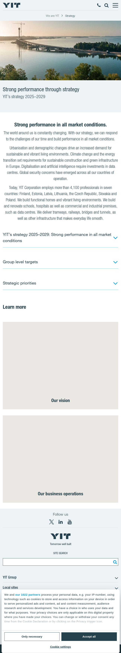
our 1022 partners (27, 594)
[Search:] (114, 561)
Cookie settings (60, 646)
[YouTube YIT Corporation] (70, 522)
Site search (60, 553)
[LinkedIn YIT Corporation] (61, 522)
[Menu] (115, 5)
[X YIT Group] (51, 522)
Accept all (89, 636)
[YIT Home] (11, 5)
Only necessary (32, 636)
